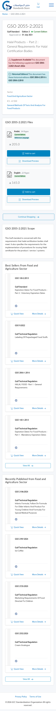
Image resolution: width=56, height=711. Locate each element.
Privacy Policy (21, 698)
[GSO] (16, 5)
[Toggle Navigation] (51, 6)
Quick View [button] (17, 315)
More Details (39, 315)
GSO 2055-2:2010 (16, 80)
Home (5, 14)
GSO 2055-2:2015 (37, 77)
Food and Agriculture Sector (20, 96)
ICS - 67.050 (12, 101)
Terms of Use (35, 698)
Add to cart (28, 153)
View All (28, 467)
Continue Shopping (28, 218)
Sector (10, 92)
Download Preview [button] (29, 161)
